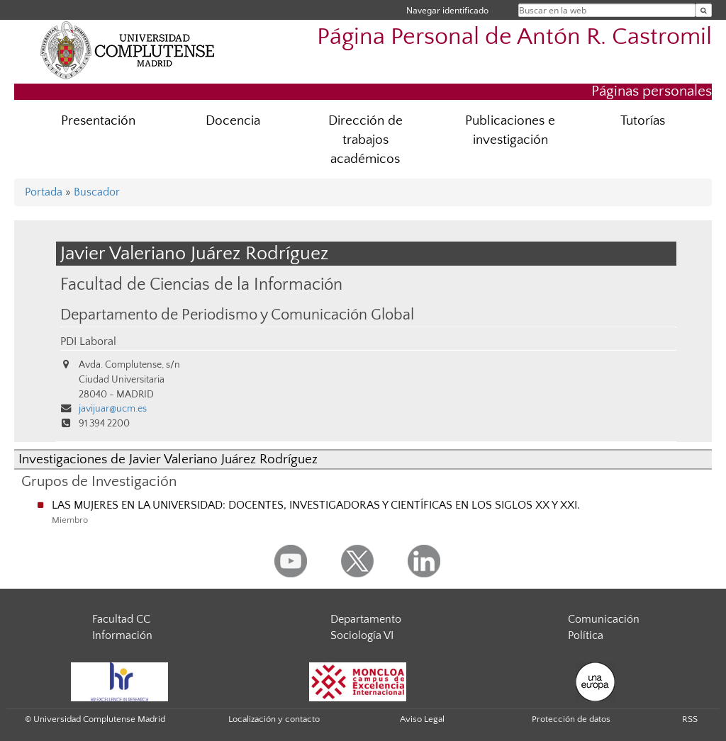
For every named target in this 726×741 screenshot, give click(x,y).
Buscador (97, 192)
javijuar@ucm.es (113, 408)
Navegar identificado (447, 10)
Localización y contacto (274, 719)
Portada (43, 192)
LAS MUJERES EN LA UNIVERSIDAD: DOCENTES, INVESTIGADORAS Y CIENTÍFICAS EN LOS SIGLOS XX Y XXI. (316, 505)
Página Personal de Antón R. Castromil (514, 37)
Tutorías (642, 120)
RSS (690, 719)
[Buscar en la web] (704, 10)
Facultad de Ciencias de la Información (201, 284)
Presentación (98, 120)
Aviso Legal (422, 719)
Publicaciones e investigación (510, 130)
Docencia (233, 120)
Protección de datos (571, 719)
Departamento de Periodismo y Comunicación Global (237, 315)
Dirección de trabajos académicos (365, 139)
